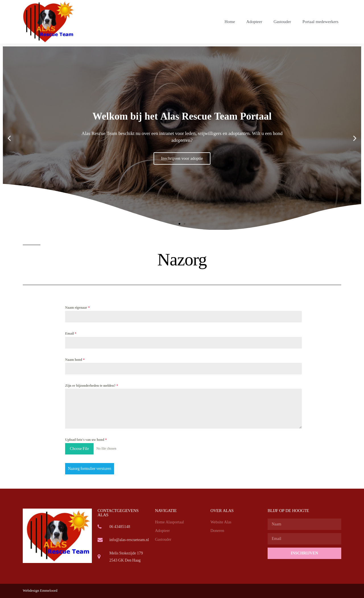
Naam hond (75, 360)
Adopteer (254, 21)
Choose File (79, 448)
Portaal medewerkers (320, 21)
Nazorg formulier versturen (89, 468)
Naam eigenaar (77, 308)
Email (70, 333)
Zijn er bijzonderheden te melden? (91, 386)
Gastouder (282, 21)
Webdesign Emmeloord (40, 590)
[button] (179, 224)
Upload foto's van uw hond (86, 440)
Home (229, 21)
